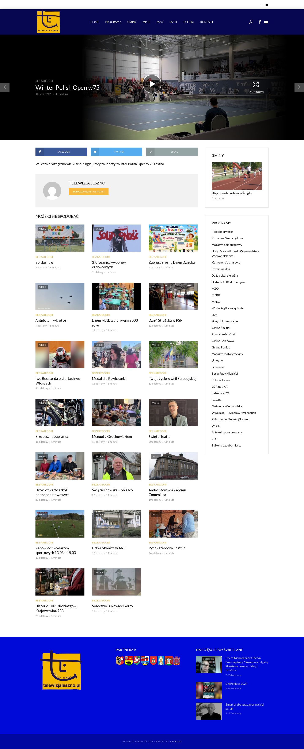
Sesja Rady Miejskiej (225, 373)
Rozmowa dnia (221, 268)
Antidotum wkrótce (49, 320)
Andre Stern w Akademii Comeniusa (166, 491)
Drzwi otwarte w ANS (108, 547)
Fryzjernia (218, 366)
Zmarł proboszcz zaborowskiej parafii (244, 704)
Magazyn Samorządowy (227, 244)
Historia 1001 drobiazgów (228, 282)
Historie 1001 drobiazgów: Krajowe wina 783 (55, 607)
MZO (160, 22)
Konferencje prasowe (226, 262)
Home (95, 22)
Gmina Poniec (221, 347)
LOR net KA (220, 386)
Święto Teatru (159, 436)
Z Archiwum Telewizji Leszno (231, 419)
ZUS (214, 438)
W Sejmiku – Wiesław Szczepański (234, 412)
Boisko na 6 (43, 262)
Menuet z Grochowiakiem (111, 436)
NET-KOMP (176, 739)
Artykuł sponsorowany (227, 432)
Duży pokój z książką (225, 275)
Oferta (188, 22)
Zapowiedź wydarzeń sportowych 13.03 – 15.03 (59, 549)
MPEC (146, 22)
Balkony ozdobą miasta (227, 445)
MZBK (173, 22)
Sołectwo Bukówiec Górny (111, 605)
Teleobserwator (222, 231)
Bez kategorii (44, 80)
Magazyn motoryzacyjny (227, 353)
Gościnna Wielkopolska (227, 406)
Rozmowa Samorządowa (227, 238)
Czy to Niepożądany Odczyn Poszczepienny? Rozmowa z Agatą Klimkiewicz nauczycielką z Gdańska (246, 662)
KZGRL (216, 399)
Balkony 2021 (220, 393)
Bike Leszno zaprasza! (51, 436)
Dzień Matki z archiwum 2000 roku (114, 322)
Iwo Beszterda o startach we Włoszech (56, 380)
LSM (214, 314)
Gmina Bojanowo (223, 340)
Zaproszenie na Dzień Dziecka (171, 262)
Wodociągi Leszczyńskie (227, 308)
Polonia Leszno (221, 380)
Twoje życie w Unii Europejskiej (171, 378)
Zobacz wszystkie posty (89, 191)
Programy (113, 22)
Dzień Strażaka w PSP (164, 320)
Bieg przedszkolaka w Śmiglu (230, 193)
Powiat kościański (223, 334)
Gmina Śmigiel (221, 327)
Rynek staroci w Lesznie (166, 547)
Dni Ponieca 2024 (236, 681)
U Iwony (217, 360)
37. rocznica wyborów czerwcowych (108, 264)
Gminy (131, 22)
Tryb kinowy (255, 87)
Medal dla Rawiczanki (108, 378)
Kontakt (206, 22)
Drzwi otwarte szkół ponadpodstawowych (51, 491)
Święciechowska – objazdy (111, 489)
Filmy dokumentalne (225, 321)
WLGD (216, 425)
